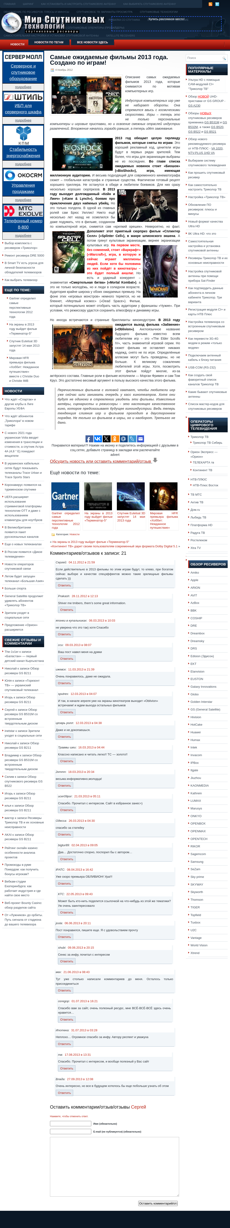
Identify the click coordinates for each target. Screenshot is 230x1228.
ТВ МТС (196, 494)
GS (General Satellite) (205, 709)
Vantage (196, 938)
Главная (9, 4)
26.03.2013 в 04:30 (82, 820)
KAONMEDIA (200, 785)
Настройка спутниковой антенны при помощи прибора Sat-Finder (205, 276)
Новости (17, 44)
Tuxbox (195, 922)
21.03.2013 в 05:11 (87, 796)
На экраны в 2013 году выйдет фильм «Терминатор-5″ (23, 329)
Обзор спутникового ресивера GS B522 (24, 781)
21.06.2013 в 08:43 (76, 972)
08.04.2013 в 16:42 (80, 869)
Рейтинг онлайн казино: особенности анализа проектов (21, 852)
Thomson (197, 899)
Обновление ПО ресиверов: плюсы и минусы (202, 209)
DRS (194, 648)
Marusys (196, 808)
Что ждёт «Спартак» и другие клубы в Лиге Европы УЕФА (20, 404)
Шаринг (28, 4)
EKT (194, 664)
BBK (194, 610)
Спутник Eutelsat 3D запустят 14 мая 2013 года (24, 345)
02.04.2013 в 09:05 (85, 845)
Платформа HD (201, 525)
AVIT (194, 595)
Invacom (196, 755)
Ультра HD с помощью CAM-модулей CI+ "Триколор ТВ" (204, 84)
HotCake (196, 724)
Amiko (195, 572)
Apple (194, 580)
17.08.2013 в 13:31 (78, 1054)
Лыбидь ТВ (198, 517)
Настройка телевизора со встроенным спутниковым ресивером (206, 326)
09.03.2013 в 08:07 (78, 645)
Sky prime (197, 877)
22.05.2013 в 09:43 (79, 894)
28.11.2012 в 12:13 (85, 596)
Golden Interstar (201, 702)
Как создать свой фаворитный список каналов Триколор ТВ (203, 379)
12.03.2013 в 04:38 (89, 723)
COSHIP (196, 618)
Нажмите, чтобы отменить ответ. (69, 1116)
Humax (195, 740)
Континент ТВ (202, 470)
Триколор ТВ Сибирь (207, 442)
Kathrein (196, 793)
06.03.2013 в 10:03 (102, 620)
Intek (194, 747)
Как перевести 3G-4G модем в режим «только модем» (205, 343)
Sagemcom (198, 854)
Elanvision (197, 671)
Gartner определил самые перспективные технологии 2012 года (22, 307)
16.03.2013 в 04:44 (91, 747)
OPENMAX (198, 831)
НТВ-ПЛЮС (199, 479)
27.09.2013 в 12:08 (80, 1079)
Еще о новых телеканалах (23, 544)
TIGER (195, 907)
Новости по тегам (48, 42)
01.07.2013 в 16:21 (85, 1001)
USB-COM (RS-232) (202, 367)
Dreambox (197, 633)
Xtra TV (196, 548)
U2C (194, 930)
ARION (195, 587)
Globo (195, 694)
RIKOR (195, 846)
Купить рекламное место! (167, 19)
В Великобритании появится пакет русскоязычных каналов (22, 532)
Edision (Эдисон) (202, 656)
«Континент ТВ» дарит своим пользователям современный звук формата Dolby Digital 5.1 (114, 546)
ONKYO (196, 816)
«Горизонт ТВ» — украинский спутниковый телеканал (22, 685)
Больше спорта (15, 588)
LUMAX (196, 800)
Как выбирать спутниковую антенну (149, 4)
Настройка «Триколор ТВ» (206, 197)
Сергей (138, 1107)
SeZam (195, 869)
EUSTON (197, 679)
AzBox (195, 603)
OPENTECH (199, 839)
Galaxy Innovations (204, 686)
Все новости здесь (92, 42)
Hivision (196, 717)
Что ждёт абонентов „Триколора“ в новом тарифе (19, 420)
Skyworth (197, 892)
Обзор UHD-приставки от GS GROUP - (206, 101)
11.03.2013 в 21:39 (81, 669)
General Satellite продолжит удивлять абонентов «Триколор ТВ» (24, 600)
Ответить (64, 585)
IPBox (195, 763)
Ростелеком (199, 540)
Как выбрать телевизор (21, 280)
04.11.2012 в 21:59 (82, 562)
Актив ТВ (197, 502)
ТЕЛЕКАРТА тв (203, 462)
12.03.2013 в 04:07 (84, 694)
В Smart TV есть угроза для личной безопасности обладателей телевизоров (24, 267)
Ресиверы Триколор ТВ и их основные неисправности (24, 822)
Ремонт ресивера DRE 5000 (24, 255)
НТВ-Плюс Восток (205, 485)
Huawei (196, 732)
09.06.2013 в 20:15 (81, 947)
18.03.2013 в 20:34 (81, 772)
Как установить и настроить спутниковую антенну (78, 4)
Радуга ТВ (198, 533)
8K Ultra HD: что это (202, 233)
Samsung (197, 861)
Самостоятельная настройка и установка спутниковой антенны (204, 246)
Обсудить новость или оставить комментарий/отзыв (104, 461)
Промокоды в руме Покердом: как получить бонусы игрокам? (22, 869)
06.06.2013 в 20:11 (78, 923)
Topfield (196, 915)
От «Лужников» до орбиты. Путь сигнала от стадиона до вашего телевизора (24, 919)
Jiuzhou (196, 778)
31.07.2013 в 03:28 (84, 1030)
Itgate (194, 770)
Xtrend (195, 953)
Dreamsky (197, 641)
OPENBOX (198, 823)
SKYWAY (197, 884)
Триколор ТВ (200, 437)
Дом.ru (195, 509)
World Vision (199, 945)
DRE (194, 625)
